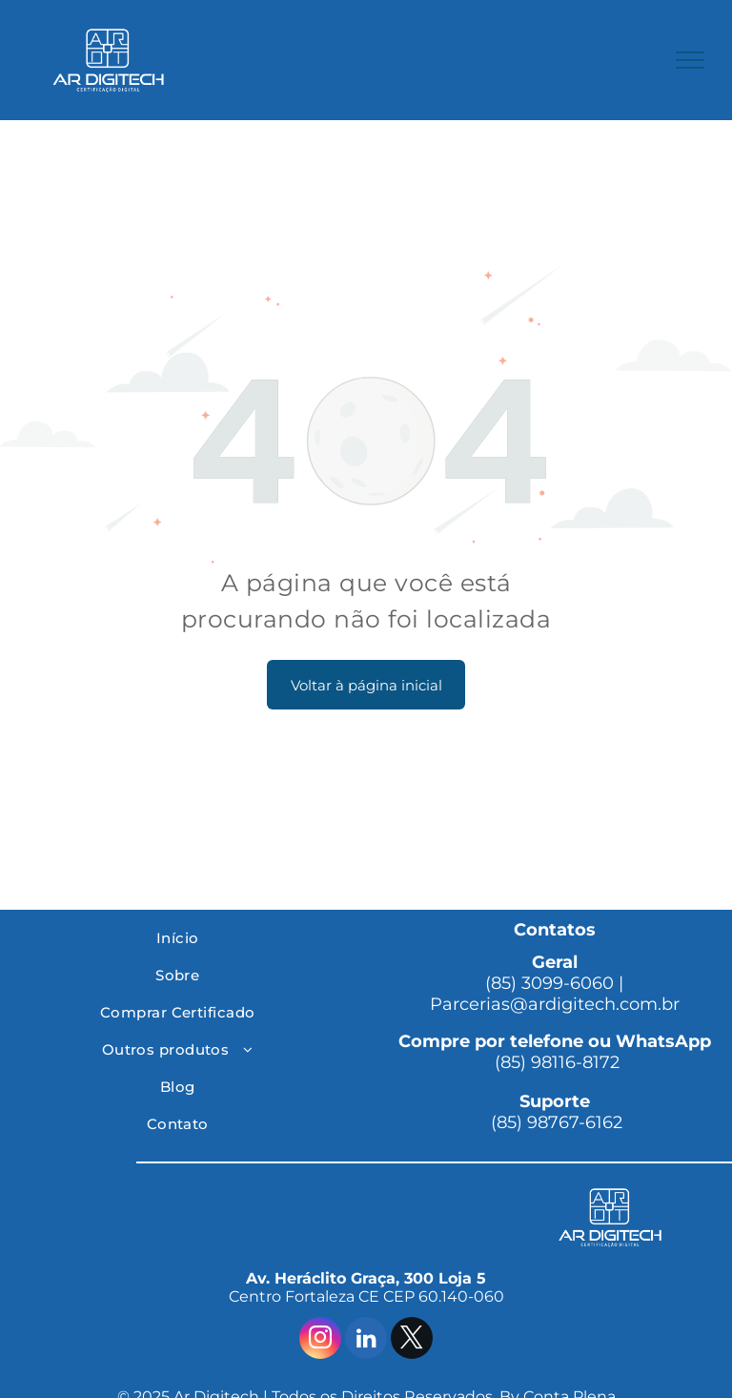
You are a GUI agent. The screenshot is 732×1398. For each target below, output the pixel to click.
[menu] (690, 60)
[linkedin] (366, 1340)
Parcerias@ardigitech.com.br (555, 1004)
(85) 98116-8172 (555, 1062)
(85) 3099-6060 (549, 983)
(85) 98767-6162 (554, 1122)
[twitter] (412, 1340)
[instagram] (320, 1340)
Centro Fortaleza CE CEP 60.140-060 (366, 1296)
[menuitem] (177, 937)
